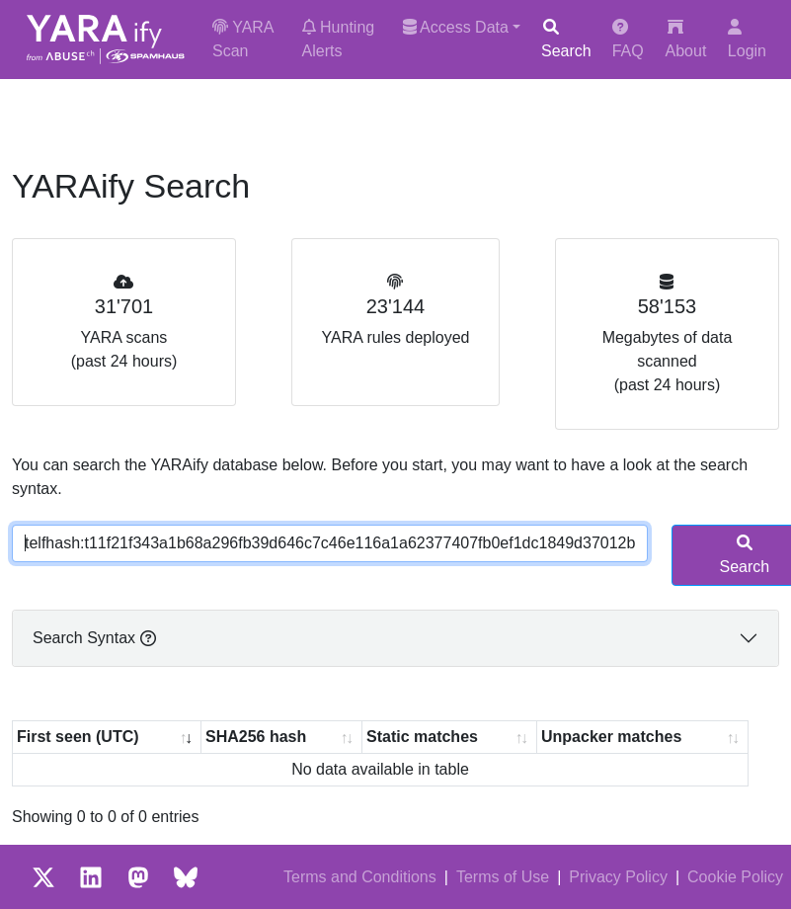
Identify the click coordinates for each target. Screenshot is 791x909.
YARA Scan (243, 39)
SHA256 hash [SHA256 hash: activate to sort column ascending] (255, 736)
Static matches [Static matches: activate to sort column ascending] (422, 736)
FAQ (628, 39)
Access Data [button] (456, 27)
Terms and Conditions (359, 876)
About (686, 39)
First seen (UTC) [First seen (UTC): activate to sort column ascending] (78, 736)
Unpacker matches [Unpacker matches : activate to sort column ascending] (611, 736)
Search (566, 39)
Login (747, 39)
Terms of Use (502, 876)
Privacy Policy (618, 876)
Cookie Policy (735, 876)
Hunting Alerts (338, 39)
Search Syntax (94, 637)
